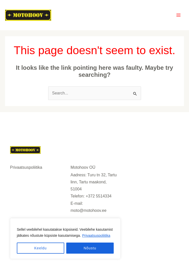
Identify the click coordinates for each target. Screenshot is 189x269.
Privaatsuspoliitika (96, 235)
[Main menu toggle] (178, 15)
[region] (65, 238)
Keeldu (40, 248)
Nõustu (90, 248)
